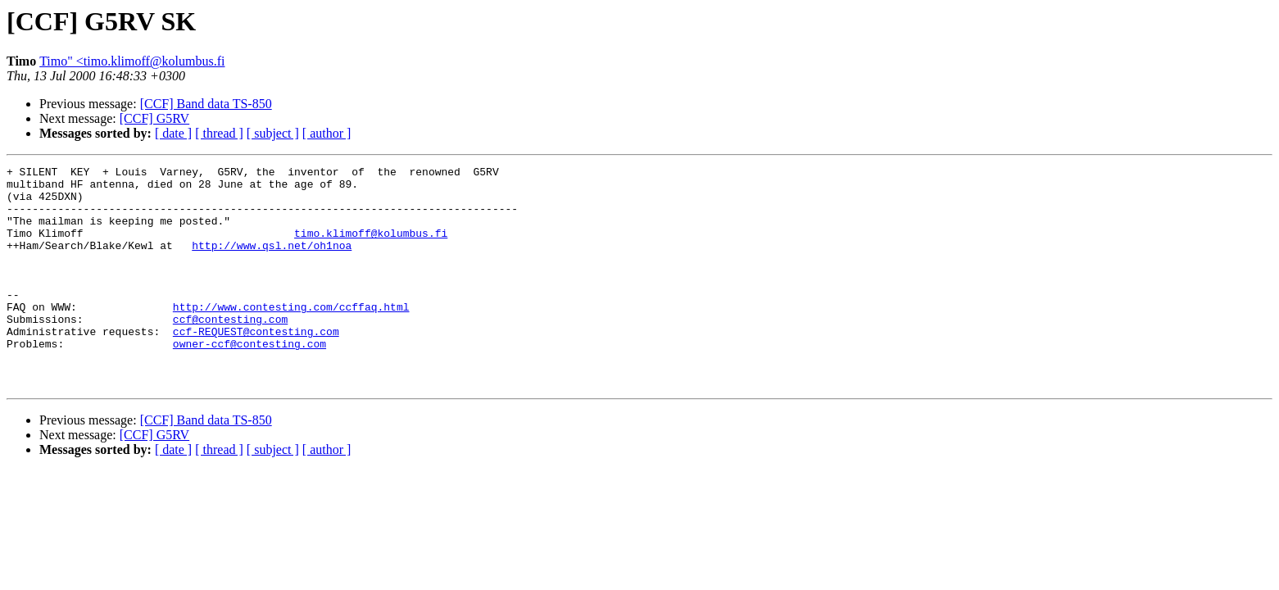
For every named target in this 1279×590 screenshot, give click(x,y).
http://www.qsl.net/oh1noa (271, 262)
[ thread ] (219, 133)
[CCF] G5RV (154, 118)
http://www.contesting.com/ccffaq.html (291, 336)
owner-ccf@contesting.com (249, 380)
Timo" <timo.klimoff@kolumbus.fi (132, 61)
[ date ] (173, 133)
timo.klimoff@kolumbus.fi (370, 247)
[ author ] (326, 133)
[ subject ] (273, 133)
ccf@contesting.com (230, 350)
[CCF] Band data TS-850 (206, 104)
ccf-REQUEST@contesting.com (256, 365)
